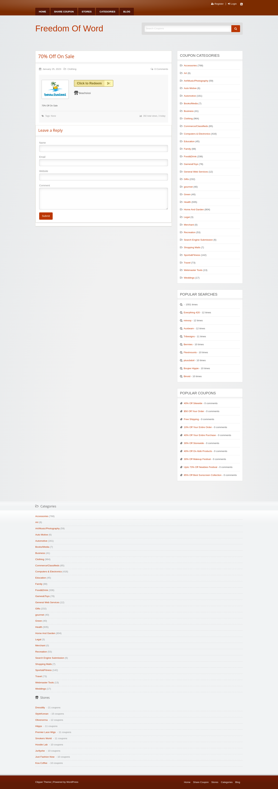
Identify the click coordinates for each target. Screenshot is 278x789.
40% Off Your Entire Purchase (200, 435)
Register (217, 4)
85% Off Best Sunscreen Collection (202, 475)
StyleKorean (41, 713)
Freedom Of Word (69, 28)
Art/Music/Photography (196, 80)
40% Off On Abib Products (198, 451)
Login (232, 4)
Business (189, 111)
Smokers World (43, 738)
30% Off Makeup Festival (197, 459)
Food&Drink (190, 156)
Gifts (186, 179)
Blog (126, 11)
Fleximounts (190, 352)
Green (187, 194)
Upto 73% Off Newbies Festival (200, 467)
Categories (107, 11)
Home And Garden (194, 209)
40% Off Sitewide (193, 403)
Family (187, 149)
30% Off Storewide (194, 443)
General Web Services (196, 171)
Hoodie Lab (41, 744)
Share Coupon (64, 11)
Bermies (188, 344)
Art (185, 73)
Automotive (190, 96)
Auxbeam (189, 328)
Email (103, 160)
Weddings (189, 277)
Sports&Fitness (192, 255)
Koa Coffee (41, 763)
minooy (187, 320)
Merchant (189, 224)
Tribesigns (189, 336)
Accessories (190, 65)
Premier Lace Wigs (45, 732)
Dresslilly (40, 707)
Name (103, 146)
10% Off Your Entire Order (198, 427)
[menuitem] (42, 11)
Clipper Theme (43, 782)
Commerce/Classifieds (196, 126)
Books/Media (191, 103)
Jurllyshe (40, 750)
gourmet (188, 186)
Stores (87, 11)
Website (103, 175)
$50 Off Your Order (194, 411)
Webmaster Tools (193, 270)
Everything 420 (192, 312)
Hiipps (38, 726)
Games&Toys (191, 164)
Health (187, 202)
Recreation (190, 232)
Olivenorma (41, 720)
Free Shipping (191, 419)
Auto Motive (190, 88)
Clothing (72, 69)
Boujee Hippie (191, 368)
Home (42, 11)
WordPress (72, 782)
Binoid (187, 376)
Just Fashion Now (44, 756)
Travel (187, 262)
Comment (103, 197)
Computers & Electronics (197, 133)
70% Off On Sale (56, 56)
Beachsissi (85, 93)
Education (189, 141)
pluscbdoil (189, 360)
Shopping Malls (192, 247)
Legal (187, 217)
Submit (46, 216)
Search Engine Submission (198, 239)
